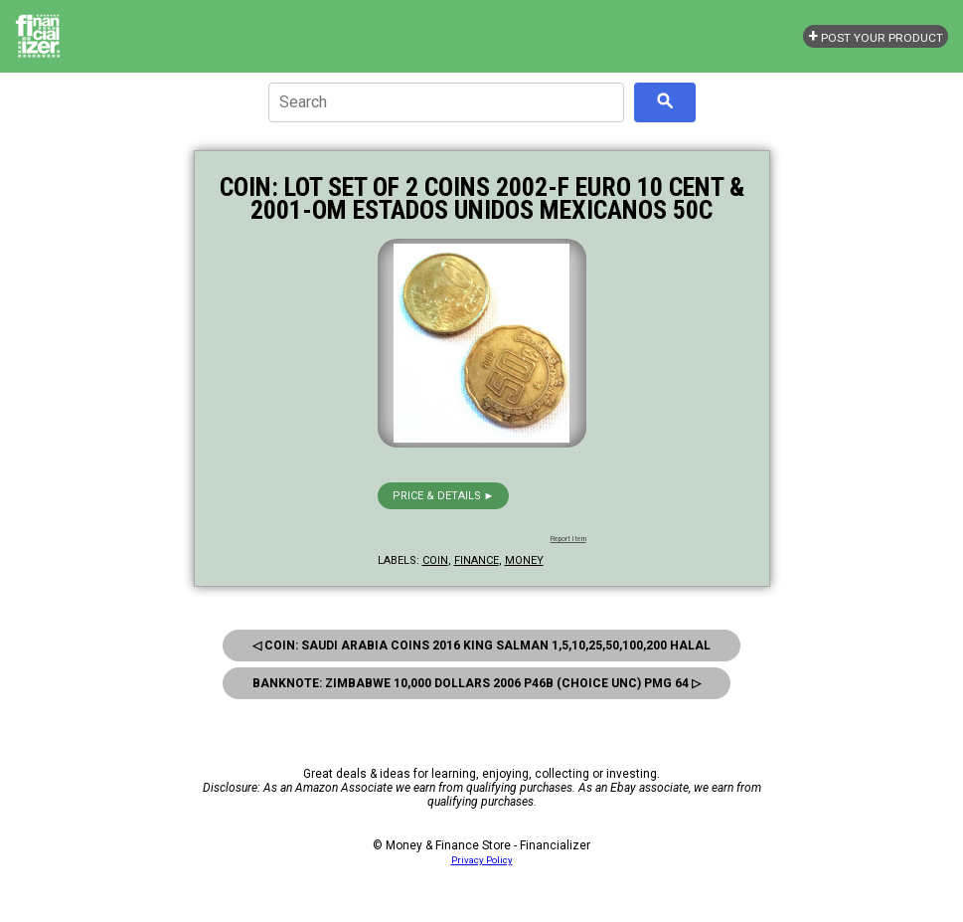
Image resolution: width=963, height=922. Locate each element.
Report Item (568, 539)
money (524, 560)
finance (476, 560)
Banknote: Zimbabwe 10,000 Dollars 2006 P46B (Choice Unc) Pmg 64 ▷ (476, 683)
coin (435, 560)
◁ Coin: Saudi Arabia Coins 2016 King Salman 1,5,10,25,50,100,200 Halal (481, 645)
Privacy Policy (482, 859)
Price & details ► (444, 495)
